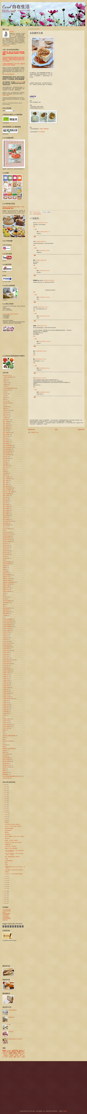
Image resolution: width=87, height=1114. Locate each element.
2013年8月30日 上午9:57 (44, 392)
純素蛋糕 (21, 1054)
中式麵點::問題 (6, 713)
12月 (6, 812)
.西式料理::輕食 (6, 554)
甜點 (19, 1053)
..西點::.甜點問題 (6, 425)
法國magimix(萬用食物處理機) (9, 735)
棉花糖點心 (5, 750)
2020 (5, 796)
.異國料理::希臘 (6, 586)
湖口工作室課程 (6, 754)
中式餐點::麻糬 (6, 685)
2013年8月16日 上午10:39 (44, 341)
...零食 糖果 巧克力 (7, 410)
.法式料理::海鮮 (6, 558)
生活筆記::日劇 (6, 720)
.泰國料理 (5, 565)
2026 (5, 784)
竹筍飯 (6, 858)
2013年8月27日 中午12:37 (41, 377)
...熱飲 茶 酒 (5, 414)
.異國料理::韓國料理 (7, 591)
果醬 (24, 1053)
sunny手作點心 (6, 916)
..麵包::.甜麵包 (6, 484)
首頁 (56, 429)
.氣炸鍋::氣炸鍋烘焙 (7, 563)
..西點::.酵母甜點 (6, 428)
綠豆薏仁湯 (7, 838)
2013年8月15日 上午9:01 (44, 250)
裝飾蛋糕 (11, 1056)
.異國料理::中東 (6, 576)
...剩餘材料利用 (6, 406)
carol (12, 31)
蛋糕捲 (6, 1056)
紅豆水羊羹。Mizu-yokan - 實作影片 (12, 824)
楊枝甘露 (7, 832)
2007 (5, 901)
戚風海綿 (17, 1055)
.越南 (4, 595)
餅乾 (15, 1056)
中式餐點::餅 (5, 702)
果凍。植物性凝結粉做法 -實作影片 (12, 856)
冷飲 (4, 733)
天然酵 (9, 1053)
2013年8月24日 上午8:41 (44, 368)
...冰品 (4, 391)
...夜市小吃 (5, 401)
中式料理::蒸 (5, 656)
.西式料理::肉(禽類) (7, 536)
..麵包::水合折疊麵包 (7, 489)
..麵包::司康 (5, 497)
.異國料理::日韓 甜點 (7, 584)
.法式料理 (5, 556)
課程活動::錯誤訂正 (7, 765)
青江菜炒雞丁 (8, 834)
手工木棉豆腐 (42, 131)
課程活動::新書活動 (7, 761)
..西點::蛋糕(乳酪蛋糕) (7, 445)
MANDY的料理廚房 (7, 918)
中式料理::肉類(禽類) (7, 624)
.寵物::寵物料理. (6, 610)
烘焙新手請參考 (6, 95)
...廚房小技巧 (5, 412)
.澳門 (4, 606)
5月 (6, 880)
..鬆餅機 (4, 471)
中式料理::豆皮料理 (7, 628)
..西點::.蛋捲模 (6, 427)
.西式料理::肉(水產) (7, 532)
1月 (6, 888)
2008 (5, 899)
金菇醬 (41, 128)
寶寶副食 (15, 1053)
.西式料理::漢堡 (6, 552)
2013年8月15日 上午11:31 (42, 307)
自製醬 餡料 (6, 1055)
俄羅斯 (4, 737)
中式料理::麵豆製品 (37, 214)
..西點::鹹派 (5, 462)
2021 (5, 794)
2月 (6, 886)
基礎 (21, 1053)
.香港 (4, 560)
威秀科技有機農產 (6, 913)
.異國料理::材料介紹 (7, 587)
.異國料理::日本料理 (7, 578)
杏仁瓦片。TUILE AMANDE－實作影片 (13, 826)
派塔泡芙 (5, 1054)
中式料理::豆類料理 (7, 632)
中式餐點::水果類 (6, 672)
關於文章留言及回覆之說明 (8, 74)
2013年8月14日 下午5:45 (42, 222)
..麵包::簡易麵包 (6, 519)
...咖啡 (4, 399)
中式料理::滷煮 (6, 654)
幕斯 (20, 1055)
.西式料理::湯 (5, 549)
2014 (5, 808)
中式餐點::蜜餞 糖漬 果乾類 (8, 698)
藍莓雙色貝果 (11, 1017)
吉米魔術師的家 (6, 914)
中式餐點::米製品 (6, 680)
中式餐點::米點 (6, 682)
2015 (5, 806)
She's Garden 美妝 (6, 909)
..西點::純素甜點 (6, 441)
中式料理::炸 (5, 635)
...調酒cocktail (6, 415)
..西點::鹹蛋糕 (6, 464)
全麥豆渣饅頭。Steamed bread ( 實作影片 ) (14, 869)
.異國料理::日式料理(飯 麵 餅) (9, 582)
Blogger (65, 1111)
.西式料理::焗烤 (6, 547)
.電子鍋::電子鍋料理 (7, 600)
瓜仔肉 (6, 864)
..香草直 (4, 469)
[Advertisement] (43, 165)
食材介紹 (21, 1050)
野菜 (4, 746)
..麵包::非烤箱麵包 (7, 506)
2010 (5, 895)
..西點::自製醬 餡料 (7, 432)
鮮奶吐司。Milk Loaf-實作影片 (11, 848)
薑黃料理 (5, 770)
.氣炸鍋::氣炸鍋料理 (7, 561)
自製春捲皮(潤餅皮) (13, 1010)
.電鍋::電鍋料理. (6, 602)
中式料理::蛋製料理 (7, 646)
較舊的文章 (81, 429)
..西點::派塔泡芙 (6, 440)
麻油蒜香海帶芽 (8, 830)
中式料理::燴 (5, 667)
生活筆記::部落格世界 (7, 724)
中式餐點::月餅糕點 (7, 671)
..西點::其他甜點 (6, 434)
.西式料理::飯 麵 (6, 550)
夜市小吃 (8, 1051)
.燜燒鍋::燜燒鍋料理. (7, 608)
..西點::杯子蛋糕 (6, 436)
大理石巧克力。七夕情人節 (10, 846)
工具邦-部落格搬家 (6, 910)
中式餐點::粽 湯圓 (6, 696)
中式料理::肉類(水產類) (8, 621)
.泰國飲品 (5, 569)
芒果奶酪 (7, 871)
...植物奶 (4, 408)
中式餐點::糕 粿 (6, 704)
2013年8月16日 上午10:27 (44, 316)
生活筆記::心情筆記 (7, 719)
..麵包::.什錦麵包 (6, 476)
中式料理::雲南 (6, 652)
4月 (6, 882)
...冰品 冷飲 (5, 393)
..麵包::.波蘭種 (6, 480)
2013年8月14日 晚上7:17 (44, 231)
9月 (6, 818)
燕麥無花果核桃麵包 (9, 828)
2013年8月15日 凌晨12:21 (48, 280)
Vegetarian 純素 (6, 778)
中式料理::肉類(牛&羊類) (8, 622)
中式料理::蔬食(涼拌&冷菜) (8, 659)
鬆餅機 (18, 1056)
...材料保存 (5, 397)
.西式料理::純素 (6, 545)
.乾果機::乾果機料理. (7, 574)
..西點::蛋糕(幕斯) (6, 452)
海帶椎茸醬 (46, 128)
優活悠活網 (5, 920)
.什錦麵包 (23, 1056)
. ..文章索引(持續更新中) (8, 377)
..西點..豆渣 (5, 467)
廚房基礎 (9, 1050)
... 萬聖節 (5, 379)
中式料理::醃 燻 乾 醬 (7, 663)
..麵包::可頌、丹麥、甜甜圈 (8, 491)
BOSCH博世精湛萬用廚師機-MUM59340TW (12, 776)
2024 (5, 788)
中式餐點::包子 (6, 676)
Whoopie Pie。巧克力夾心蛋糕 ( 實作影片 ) (14, 873)
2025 (5, 786)
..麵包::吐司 (5, 499)
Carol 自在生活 (16, 6)
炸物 (4, 739)
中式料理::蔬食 (6, 658)
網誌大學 (4, 912)
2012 (5, 891)
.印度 (4, 530)
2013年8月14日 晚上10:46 (41, 260)
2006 (5, 903)
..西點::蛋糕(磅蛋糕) (7, 454)
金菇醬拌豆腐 (8, 844)
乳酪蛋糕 (12, 1055)
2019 (5, 798)
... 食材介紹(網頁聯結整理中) (9, 388)
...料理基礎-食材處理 (7, 403)
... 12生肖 (5, 386)
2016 (5, 804)
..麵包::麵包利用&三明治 (8, 521)
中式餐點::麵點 (6, 711)
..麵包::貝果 (5, 502)
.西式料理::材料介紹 (7, 537)
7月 (6, 876)
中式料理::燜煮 (6, 665)
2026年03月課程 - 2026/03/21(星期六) (10, 314)
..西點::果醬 (5, 438)
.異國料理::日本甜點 (7, 580)
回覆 (34, 226)
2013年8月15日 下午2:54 (41, 325)
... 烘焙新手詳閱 (6, 390)
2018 (5, 800)
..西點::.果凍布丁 (6, 419)
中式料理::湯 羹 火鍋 (7, 650)
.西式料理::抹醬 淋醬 (7, 541)
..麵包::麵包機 (6, 523)
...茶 (4, 404)
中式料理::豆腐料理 (7, 630)
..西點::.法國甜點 (6, 421)
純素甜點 (16, 1054)
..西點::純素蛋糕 (6, 443)
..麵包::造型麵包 (6, 510)
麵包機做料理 (6, 772)
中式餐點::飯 (5, 689)
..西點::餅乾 (5, 456)
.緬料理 (4, 604)
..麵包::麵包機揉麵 (7, 525)
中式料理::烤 (5, 639)
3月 (6, 884)
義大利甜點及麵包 (6, 757)
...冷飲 (4, 395)
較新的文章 (31, 429)
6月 (6, 878)
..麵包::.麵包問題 (6, 486)
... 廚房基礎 (5, 384)
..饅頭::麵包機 (6, 473)
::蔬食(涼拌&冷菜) (6, 375)
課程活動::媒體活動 (7, 759)
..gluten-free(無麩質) (7, 528)
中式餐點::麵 (5, 709)
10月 (6, 816)
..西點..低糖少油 (6, 465)
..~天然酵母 (5, 417)
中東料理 (5, 715)
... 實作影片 (5, 382)
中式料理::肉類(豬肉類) (8, 626)
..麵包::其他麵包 (6, 504)
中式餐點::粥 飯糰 (6, 687)
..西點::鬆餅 (5, 460)
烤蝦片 (6, 862)
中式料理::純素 (6, 641)
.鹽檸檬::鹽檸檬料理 (7, 611)
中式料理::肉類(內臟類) (8, 619)
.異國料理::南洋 (6, 589)
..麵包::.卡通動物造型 (7, 478)
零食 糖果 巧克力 (20, 1051)
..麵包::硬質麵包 (6, 512)
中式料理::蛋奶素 (6, 645)
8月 (6, 820)
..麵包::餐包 (5, 517)
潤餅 (9, 1024)
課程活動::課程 (6, 763)
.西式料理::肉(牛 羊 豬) (7, 534)
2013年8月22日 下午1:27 (41, 359)
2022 (5, 792)
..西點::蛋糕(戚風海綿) (7, 447)
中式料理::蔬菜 (6, 661)
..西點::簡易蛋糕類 (7, 458)
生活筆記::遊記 (6, 728)
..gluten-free (5, 526)
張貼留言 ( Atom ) (35, 432)
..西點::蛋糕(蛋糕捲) (7, 449)
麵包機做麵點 (6, 774)
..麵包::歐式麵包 (6, 515)
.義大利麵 (5, 598)
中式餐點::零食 (6, 694)
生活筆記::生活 (6, 722)
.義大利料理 (5, 597)
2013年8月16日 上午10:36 (41, 351)
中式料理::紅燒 (6, 637)
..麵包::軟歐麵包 (6, 508)
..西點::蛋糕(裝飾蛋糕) (7, 451)
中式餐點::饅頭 (6, 707)
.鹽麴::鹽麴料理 (6, 613)
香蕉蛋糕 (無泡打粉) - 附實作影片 (16, 1039)
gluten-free (5, 1053)
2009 (5, 897)
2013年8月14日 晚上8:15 (41, 241)
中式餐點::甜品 (6, 683)
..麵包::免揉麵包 (6, 500)
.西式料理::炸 (5, 543)
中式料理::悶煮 (6, 648)
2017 (5, 802)
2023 (5, 790)
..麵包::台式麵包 (6, 495)
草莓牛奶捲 (11, 1031)
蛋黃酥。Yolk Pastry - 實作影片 (11, 840)
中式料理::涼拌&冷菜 (7, 643)
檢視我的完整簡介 (6, 45)
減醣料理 (5, 752)
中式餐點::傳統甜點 (7, 693)
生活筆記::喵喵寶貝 (7, 726)
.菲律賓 (4, 593)
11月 (6, 814)
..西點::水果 (5, 430)
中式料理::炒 (5, 634)
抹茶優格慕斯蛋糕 (9, 860)
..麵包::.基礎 (5, 482)
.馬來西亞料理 (6, 573)
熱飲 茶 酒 (13, 1051)
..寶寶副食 (5, 475)
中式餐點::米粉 (6, 678)
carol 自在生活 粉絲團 (19, 82)
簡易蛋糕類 (11, 1054)
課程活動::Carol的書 (7, 767)
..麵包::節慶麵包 (6, 513)
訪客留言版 (5, 744)
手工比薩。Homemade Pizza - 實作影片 (13, 842)
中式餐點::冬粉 (6, 674)
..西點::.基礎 (5, 423)
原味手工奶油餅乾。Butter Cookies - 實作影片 (14, 836)
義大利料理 (5, 756)
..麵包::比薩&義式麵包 (7, 488)
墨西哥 (4, 768)
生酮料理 (5, 730)
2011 (5, 893)
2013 (5, 810)
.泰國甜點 (5, 567)
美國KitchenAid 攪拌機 (7, 741)
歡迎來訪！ (7, 822)
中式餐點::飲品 (6, 691)
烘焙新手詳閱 (15, 1050)
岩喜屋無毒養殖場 (6, 917)
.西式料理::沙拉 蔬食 (7, 539)
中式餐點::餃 (5, 700)
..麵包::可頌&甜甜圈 (7, 493)
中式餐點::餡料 (6, 706)
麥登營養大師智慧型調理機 (8, 748)
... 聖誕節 (5, 380)
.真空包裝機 (5, 571)
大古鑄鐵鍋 (5, 615)
